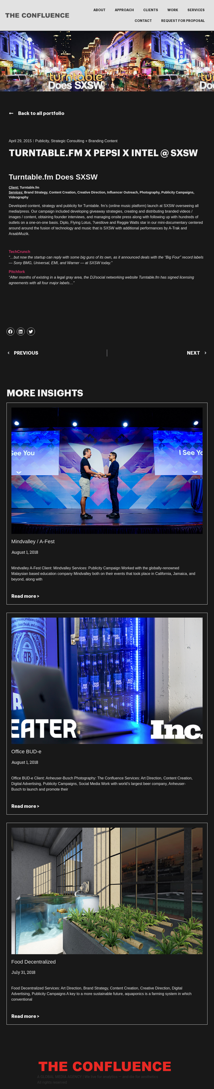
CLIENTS (150, 10)
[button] (10, 331)
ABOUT (99, 10)
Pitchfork (17, 272)
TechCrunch (19, 252)
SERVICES (196, 10)
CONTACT (143, 20)
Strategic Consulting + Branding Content (84, 141)
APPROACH (124, 10)
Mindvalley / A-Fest (33, 541)
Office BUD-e (26, 751)
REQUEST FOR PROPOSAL (183, 20)
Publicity (42, 141)
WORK (172, 10)
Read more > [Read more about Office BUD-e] (25, 806)
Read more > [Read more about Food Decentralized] (25, 1016)
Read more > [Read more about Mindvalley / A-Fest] (25, 596)
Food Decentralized (33, 962)
